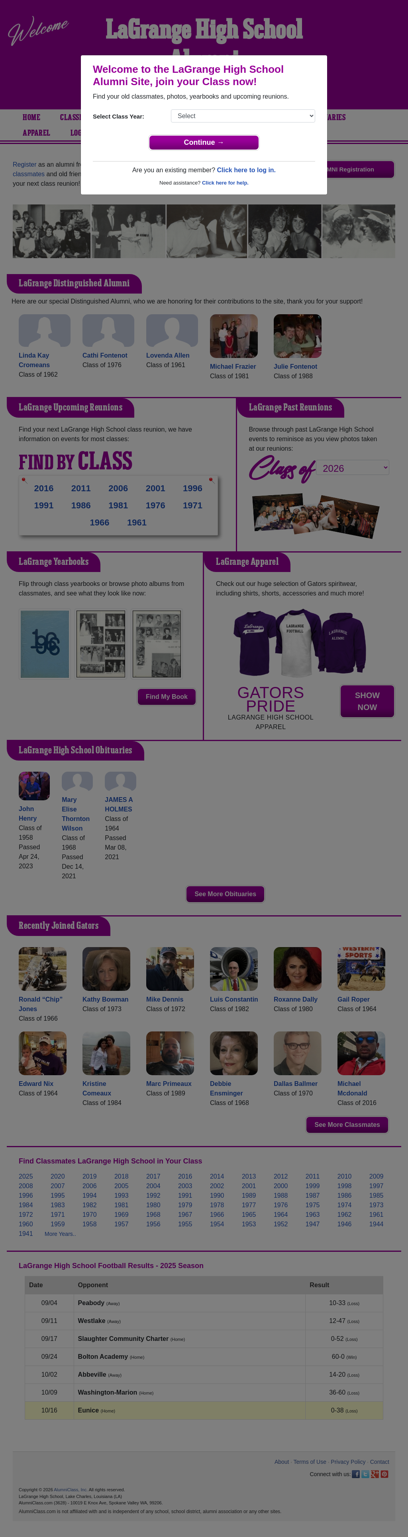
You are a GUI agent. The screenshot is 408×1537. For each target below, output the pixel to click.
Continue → (204, 142)
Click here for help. (225, 183)
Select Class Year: (118, 116)
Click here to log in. (246, 170)
